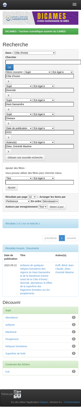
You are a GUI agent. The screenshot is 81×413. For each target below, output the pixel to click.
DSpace (44, 402)
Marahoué (10, 332)
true (7, 371)
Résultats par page (16, 196)
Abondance (11, 317)
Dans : (9, 52)
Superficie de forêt (15, 353)
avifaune (10, 324)
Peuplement (12, 339)
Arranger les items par (52, 196)
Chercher (10, 57)
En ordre (36, 201)
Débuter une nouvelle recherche (25, 157)
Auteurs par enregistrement (21, 206)
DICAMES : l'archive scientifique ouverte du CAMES (35, 31)
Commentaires (72, 402)
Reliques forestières (16, 346)
